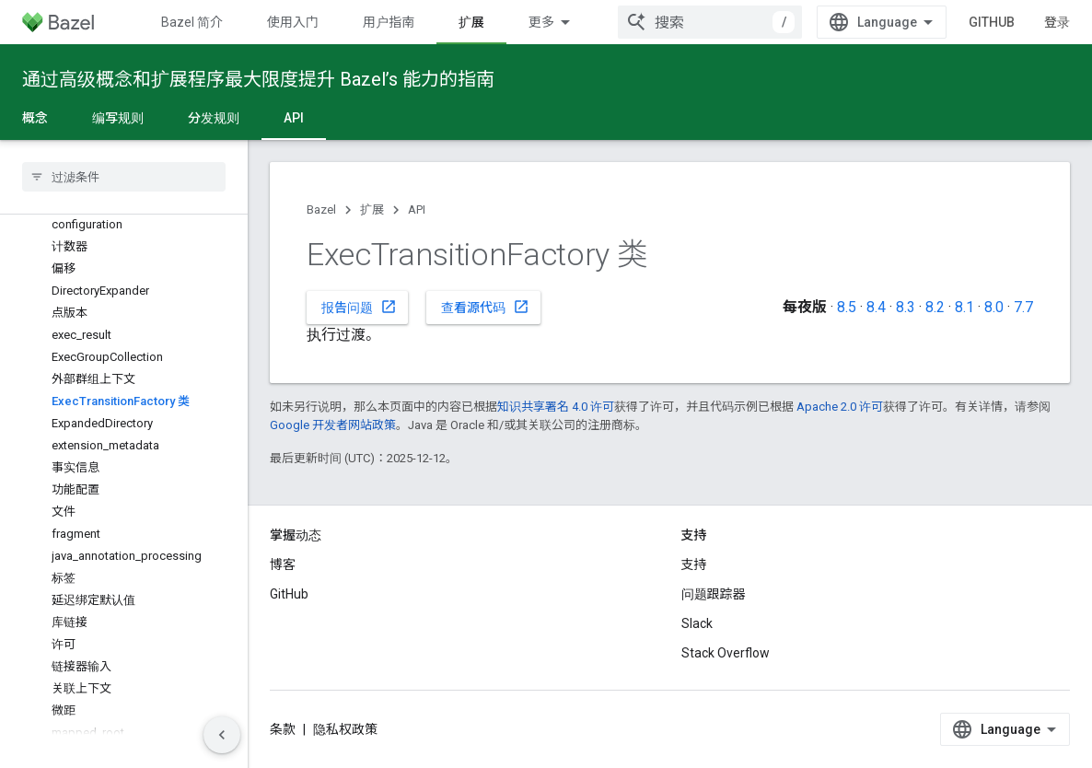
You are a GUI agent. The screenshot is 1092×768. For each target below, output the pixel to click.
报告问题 (359, 306)
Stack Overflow (725, 653)
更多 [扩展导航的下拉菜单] (541, 22)
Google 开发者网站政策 (333, 425)
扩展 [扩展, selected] (471, 22)
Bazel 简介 (192, 22)
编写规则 (118, 118)
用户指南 (388, 22)
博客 (283, 564)
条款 (283, 729)
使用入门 (293, 22)
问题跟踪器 (713, 594)
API (416, 209)
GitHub (992, 22)
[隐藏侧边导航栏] (221, 734)
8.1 (964, 307)
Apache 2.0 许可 (839, 406)
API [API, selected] (294, 118)
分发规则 (213, 118)
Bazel (321, 209)
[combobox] (710, 22)
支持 (694, 564)
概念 (35, 118)
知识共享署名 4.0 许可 (555, 406)
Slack (697, 623)
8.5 (846, 307)
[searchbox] (124, 177)
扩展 (372, 209)
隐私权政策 (345, 729)
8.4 (876, 307)
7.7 (1023, 307)
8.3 (905, 307)
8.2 (935, 307)
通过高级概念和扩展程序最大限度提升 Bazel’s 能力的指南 (258, 79)
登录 (1057, 22)
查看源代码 (485, 306)
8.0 (994, 307)
